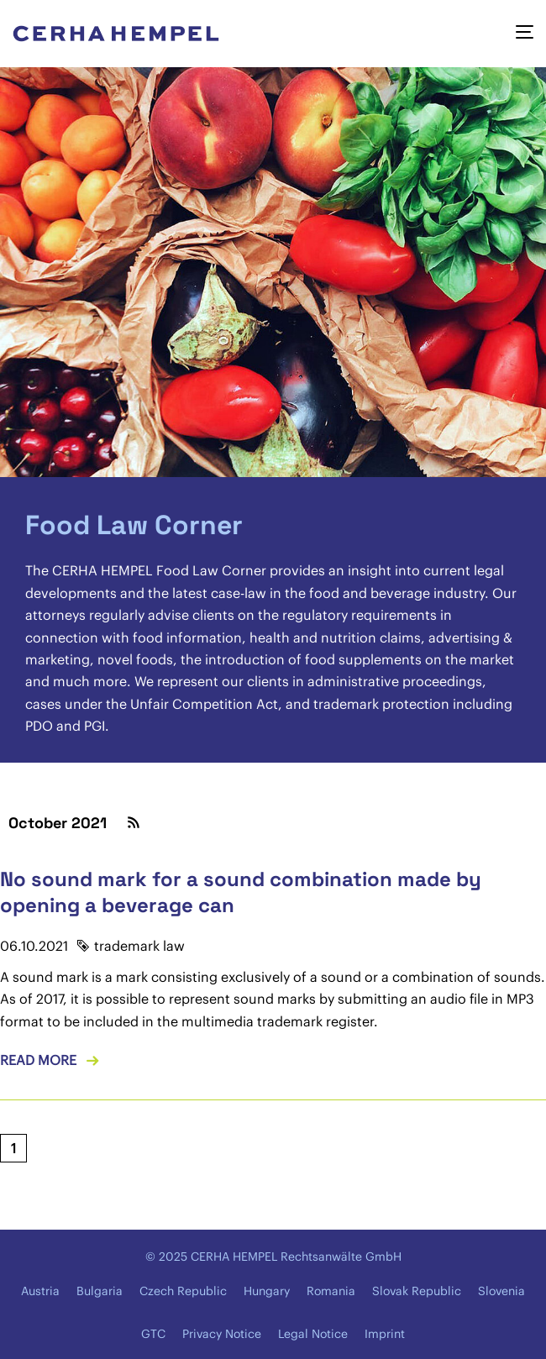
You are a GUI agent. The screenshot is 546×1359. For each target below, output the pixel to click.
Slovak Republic (416, 1291)
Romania (331, 1291)
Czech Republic (183, 1291)
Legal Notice (313, 1333)
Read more (38, 1060)
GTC (153, 1333)
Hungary (267, 1291)
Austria (40, 1291)
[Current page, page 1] (13, 1148)
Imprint (385, 1333)
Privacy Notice (221, 1333)
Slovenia (501, 1291)
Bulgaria (99, 1291)
